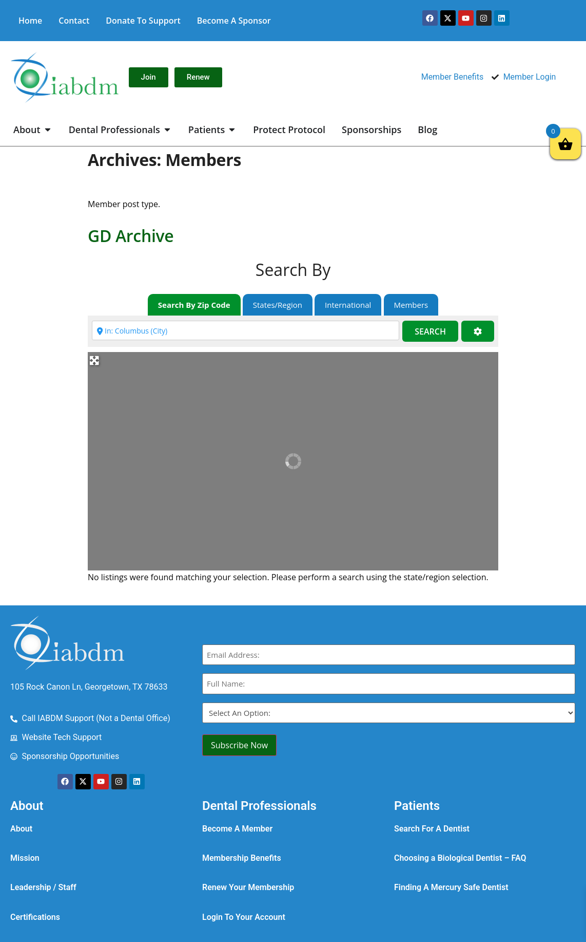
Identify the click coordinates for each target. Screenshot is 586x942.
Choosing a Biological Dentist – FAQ (460, 858)
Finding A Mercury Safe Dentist (451, 887)
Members (411, 305)
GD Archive (130, 236)
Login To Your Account (243, 917)
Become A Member (237, 829)
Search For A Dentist (432, 829)
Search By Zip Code (194, 305)
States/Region (277, 305)
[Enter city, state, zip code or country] (245, 330)
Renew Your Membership (248, 887)
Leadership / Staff (43, 887)
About (21, 829)
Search (430, 331)
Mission (25, 858)
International (348, 305)
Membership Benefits (241, 858)
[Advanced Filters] (477, 331)
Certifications (35, 917)
